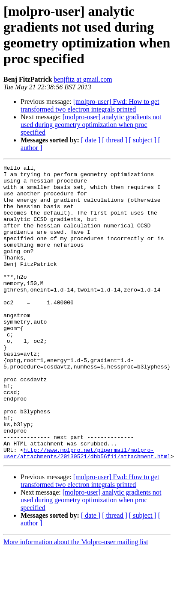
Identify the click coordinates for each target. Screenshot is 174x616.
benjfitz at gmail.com (83, 79)
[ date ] (90, 140)
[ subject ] (142, 140)
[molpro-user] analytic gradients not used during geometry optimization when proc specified (91, 124)
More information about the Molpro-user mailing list (75, 600)
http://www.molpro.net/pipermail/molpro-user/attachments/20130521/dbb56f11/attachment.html (87, 511)
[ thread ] (114, 140)
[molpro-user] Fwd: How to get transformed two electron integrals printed (90, 105)
